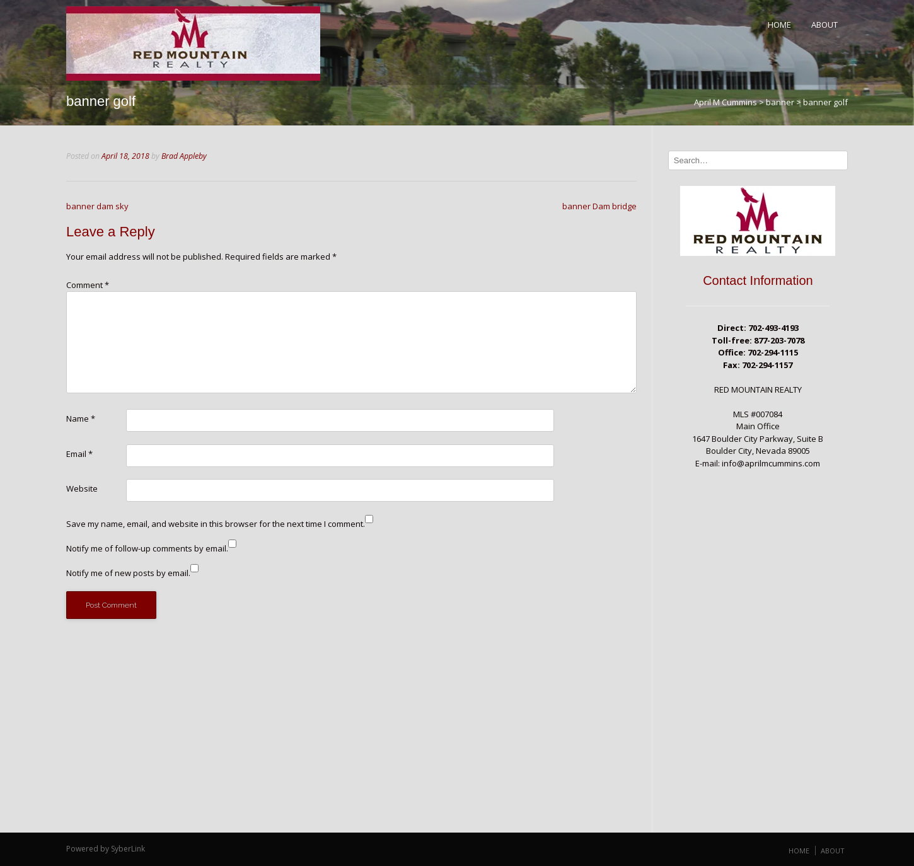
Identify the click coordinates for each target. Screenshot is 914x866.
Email (79, 453)
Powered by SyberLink (105, 848)
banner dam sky (97, 206)
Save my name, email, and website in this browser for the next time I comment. (215, 523)
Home (779, 24)
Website (82, 488)
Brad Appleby (184, 156)
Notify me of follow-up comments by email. (147, 548)
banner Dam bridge (599, 206)
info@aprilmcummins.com (771, 463)
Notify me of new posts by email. (128, 573)
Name (80, 418)
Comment (87, 285)
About (824, 24)
